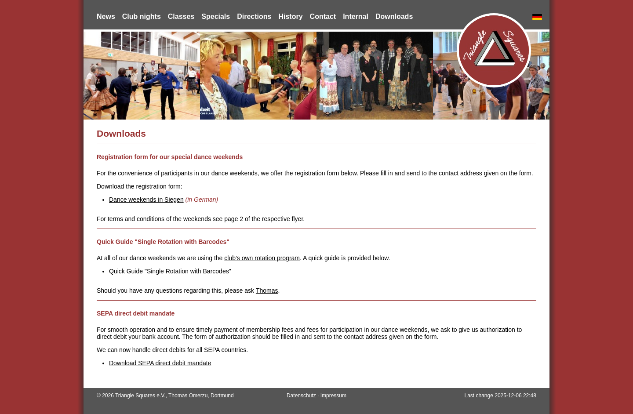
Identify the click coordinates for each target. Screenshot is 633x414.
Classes (181, 16)
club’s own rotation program (262, 257)
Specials (215, 16)
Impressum (333, 395)
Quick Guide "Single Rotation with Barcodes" (170, 271)
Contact (323, 16)
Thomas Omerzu (187, 395)
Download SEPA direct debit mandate (160, 363)
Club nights (141, 16)
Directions (254, 16)
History (290, 16)
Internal (355, 16)
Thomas (267, 290)
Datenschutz (301, 395)
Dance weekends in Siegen (146, 199)
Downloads (394, 16)
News (106, 16)
